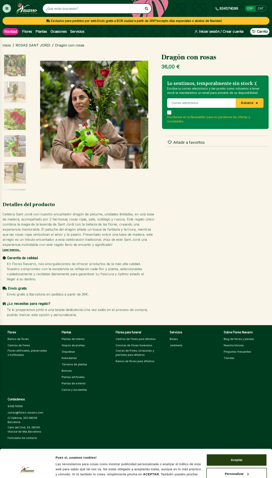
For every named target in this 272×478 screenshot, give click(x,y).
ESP (250, 8)
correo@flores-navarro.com (25, 412)
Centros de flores (19, 345)
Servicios (77, 31)
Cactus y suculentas (74, 389)
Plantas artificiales (73, 377)
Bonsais (67, 370)
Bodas (174, 339)
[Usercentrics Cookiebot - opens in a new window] (27, 470)
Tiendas (229, 358)
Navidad (10, 31)
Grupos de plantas (73, 345)
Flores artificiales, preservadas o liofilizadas (27, 352)
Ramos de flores (18, 339)
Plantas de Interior (73, 339)
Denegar (236, 461)
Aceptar (237, 433)
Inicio (7, 45)
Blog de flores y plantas (239, 339)
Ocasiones (58, 31)
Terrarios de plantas (74, 364)
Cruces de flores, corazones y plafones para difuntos (135, 352)
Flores (27, 31)
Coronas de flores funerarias (134, 345)
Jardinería (176, 345)
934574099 (15, 406)
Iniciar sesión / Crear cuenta (218, 31)
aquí (59, 453)
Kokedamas (69, 358)
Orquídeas (68, 351)
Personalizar (237, 447)
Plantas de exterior (74, 383)
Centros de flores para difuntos (136, 339)
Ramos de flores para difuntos (135, 361)
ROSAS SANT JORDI (33, 45)
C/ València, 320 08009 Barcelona (22, 420)
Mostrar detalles (68, 469)
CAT (261, 8)
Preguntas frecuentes (237, 351)
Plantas (41, 31)
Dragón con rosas (69, 45)
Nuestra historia (234, 345)
